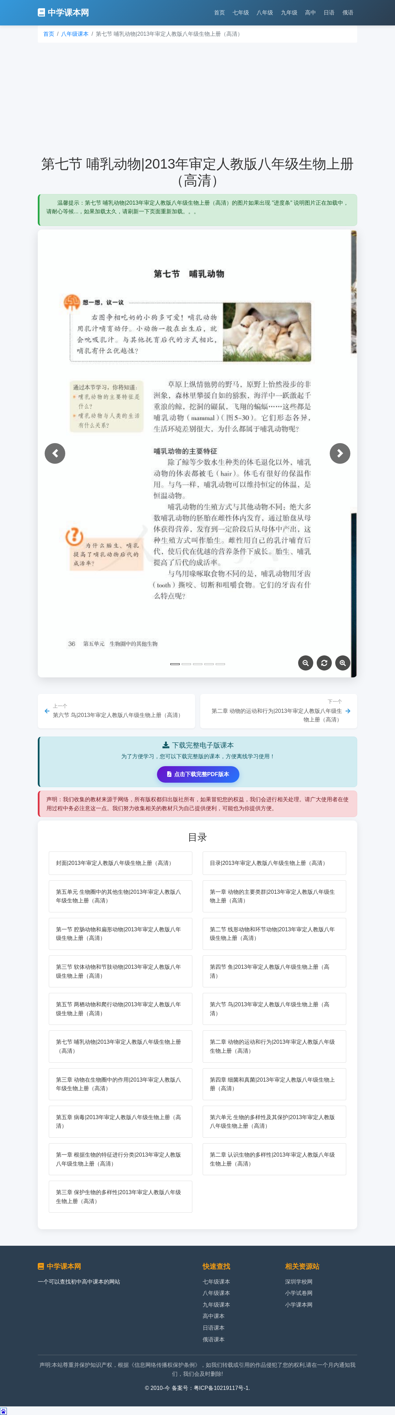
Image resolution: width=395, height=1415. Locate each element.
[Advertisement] (197, 99)
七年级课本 (216, 1282)
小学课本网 (299, 1305)
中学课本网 (63, 12)
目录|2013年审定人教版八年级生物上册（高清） (269, 863)
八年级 (265, 12)
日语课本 (214, 1328)
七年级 (241, 12)
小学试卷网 (299, 1293)
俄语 (347, 12)
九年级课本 (216, 1305)
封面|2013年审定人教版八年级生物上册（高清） (115, 863)
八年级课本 (75, 34)
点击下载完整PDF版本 (198, 774)
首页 (219, 12)
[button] (55, 453)
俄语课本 (214, 1339)
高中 (310, 12)
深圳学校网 (299, 1282)
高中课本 (214, 1316)
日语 (329, 12)
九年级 (289, 12)
